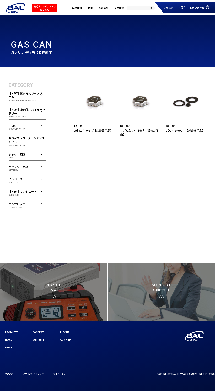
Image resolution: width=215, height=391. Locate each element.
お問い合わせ (197, 7)
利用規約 (9, 373)
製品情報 (77, 8)
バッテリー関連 (27, 168)
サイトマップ (59, 373)
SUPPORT (38, 339)
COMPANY (65, 339)
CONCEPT (38, 332)
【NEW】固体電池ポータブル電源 (27, 96)
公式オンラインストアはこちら (45, 8)
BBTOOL (27, 127)
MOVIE (9, 347)
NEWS (8, 339)
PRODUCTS (11, 332)
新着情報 (103, 8)
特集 (90, 8)
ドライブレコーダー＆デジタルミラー (27, 141)
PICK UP (64, 332)
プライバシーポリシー (33, 373)
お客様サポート (171, 7)
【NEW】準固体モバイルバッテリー (27, 112)
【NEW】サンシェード (27, 192)
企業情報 (119, 8)
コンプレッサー (27, 205)
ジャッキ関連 (27, 155)
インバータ (27, 180)
